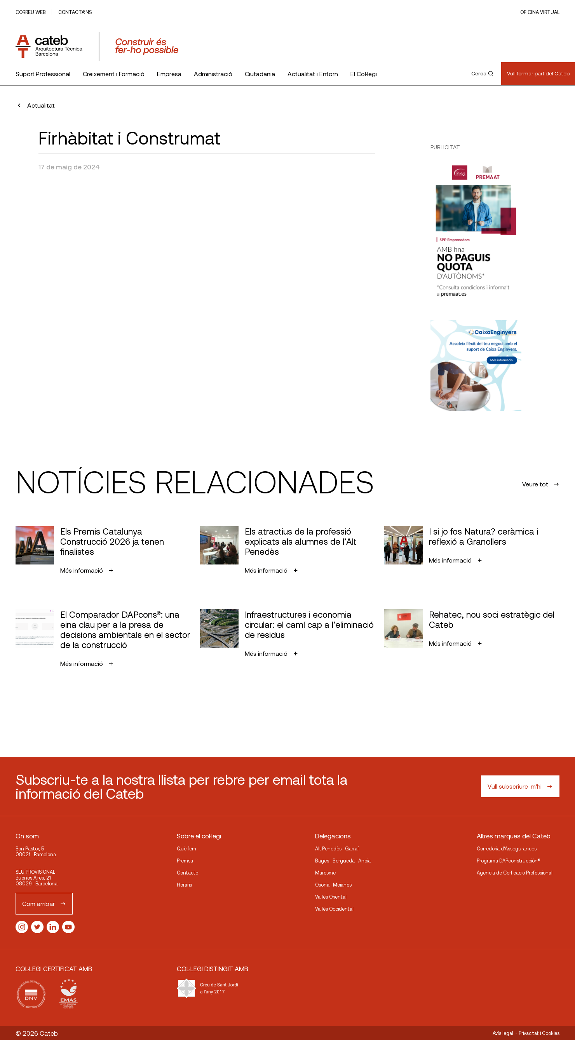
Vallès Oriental (331, 896)
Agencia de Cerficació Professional (514, 872)
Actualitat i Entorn (313, 73)
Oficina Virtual (539, 12)
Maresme (325, 872)
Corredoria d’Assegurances (507, 848)
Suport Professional (43, 73)
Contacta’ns (75, 12)
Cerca (482, 73)
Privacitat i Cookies (539, 1033)
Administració (213, 73)
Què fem (186, 848)
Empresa (169, 73)
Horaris (184, 884)
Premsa (185, 860)
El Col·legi (363, 73)
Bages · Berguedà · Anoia (343, 860)
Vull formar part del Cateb (538, 73)
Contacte (187, 872)
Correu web (30, 12)
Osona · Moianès (333, 884)
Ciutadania (260, 73)
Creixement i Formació (114, 73)
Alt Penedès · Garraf (337, 848)
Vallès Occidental (334, 908)
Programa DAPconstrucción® (508, 860)
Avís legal (503, 1033)
